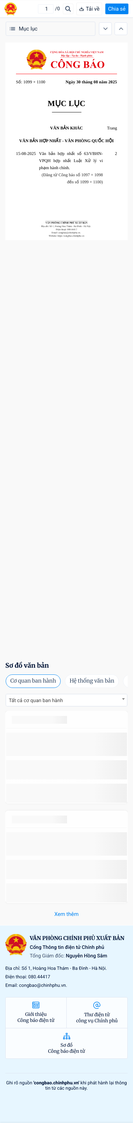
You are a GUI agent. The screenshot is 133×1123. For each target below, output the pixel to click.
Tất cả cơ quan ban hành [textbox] (36, 701)
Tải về (89, 9)
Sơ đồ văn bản (27, 665)
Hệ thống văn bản (92, 681)
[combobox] (66, 700)
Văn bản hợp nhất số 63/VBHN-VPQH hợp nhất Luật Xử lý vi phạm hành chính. (71, 160)
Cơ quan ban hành (33, 681)
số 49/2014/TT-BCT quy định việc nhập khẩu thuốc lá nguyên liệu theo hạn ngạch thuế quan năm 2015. (66, 744)
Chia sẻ (117, 9)
